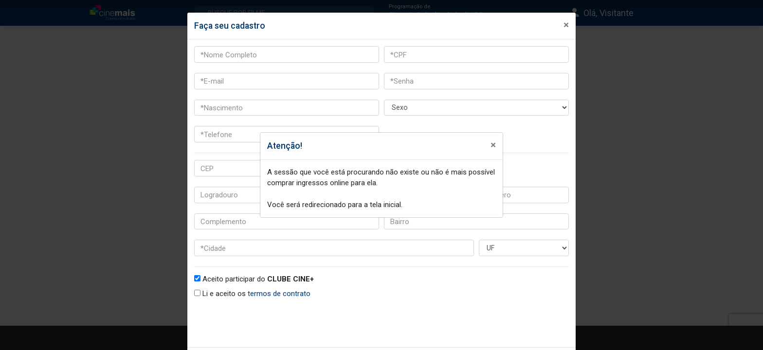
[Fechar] (492, 144)
